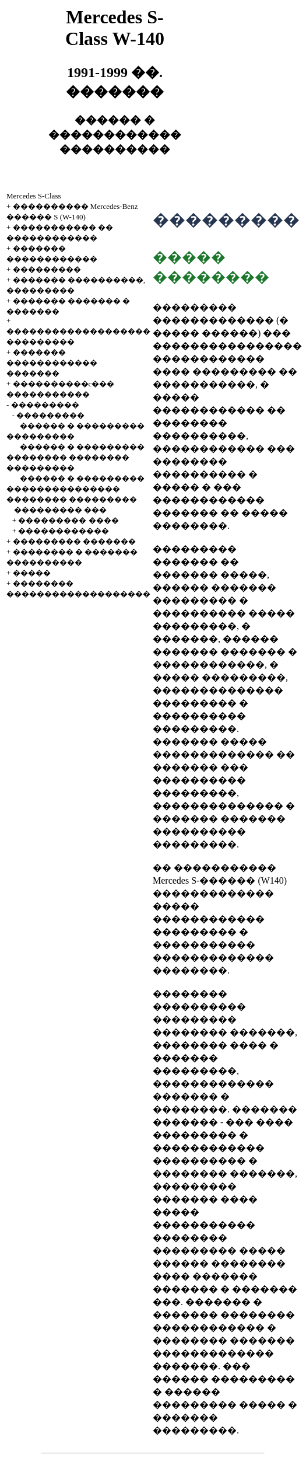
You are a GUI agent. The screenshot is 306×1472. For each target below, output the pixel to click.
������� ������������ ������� (51, 363)
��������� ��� (60, 509)
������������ (63, 530)
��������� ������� (74, 541)
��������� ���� (68, 520)
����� (32, 572)
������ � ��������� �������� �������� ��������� (75, 457)
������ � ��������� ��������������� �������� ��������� (75, 489)
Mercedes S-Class (33, 195)
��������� (47, 269)
